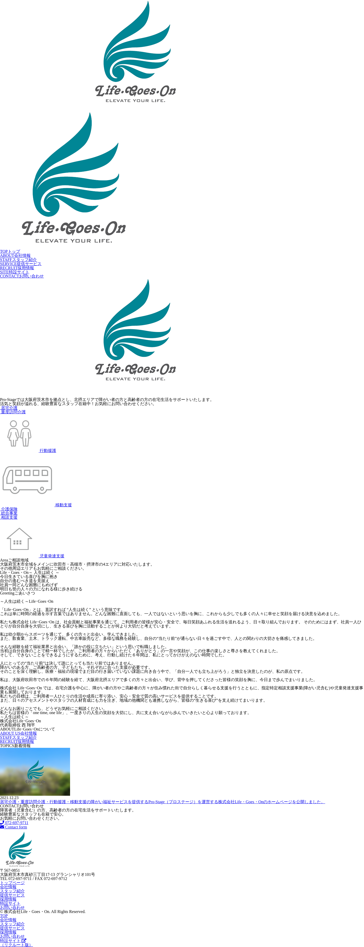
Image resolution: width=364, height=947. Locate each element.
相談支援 (9, 517)
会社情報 (15, 255)
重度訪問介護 (13, 412)
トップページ (12, 883)
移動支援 (36, 505)
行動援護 (28, 450)
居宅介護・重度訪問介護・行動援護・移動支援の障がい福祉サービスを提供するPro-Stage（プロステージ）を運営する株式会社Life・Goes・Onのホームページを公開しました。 (162, 802)
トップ (10, 251)
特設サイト (14, 272)
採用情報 (17, 268)
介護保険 (9, 509)
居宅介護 (9, 408)
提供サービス (20, 264)
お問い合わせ (22, 276)
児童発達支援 (32, 556)
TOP (4, 916)
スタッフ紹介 (18, 259)
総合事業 (9, 513)
